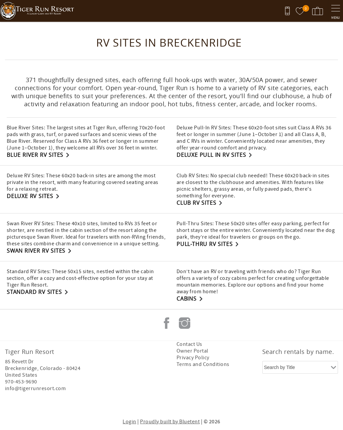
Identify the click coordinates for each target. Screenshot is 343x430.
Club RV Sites (196, 202)
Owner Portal (192, 351)
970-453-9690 (21, 381)
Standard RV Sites (34, 292)
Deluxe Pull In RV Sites (211, 155)
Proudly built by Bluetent (170, 421)
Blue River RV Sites (35, 155)
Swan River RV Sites (36, 250)
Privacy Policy (193, 357)
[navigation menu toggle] (335, 11)
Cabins (187, 298)
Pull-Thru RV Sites (204, 244)
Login (129, 421)
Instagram (184, 323)
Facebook (166, 323)
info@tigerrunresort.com (35, 388)
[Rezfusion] (62, 402)
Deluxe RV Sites (30, 196)
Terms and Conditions (203, 364)
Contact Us (189, 344)
